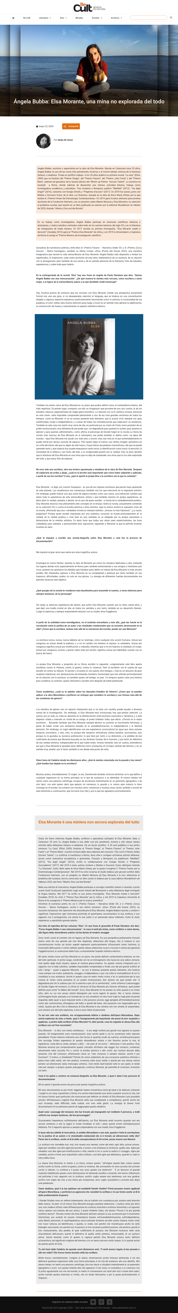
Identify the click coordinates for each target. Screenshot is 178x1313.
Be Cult (26, 18)
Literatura (45, 18)
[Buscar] (171, 18)
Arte (63, 18)
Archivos (116, 18)
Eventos (97, 18)
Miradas (79, 18)
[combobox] (148, 18)
